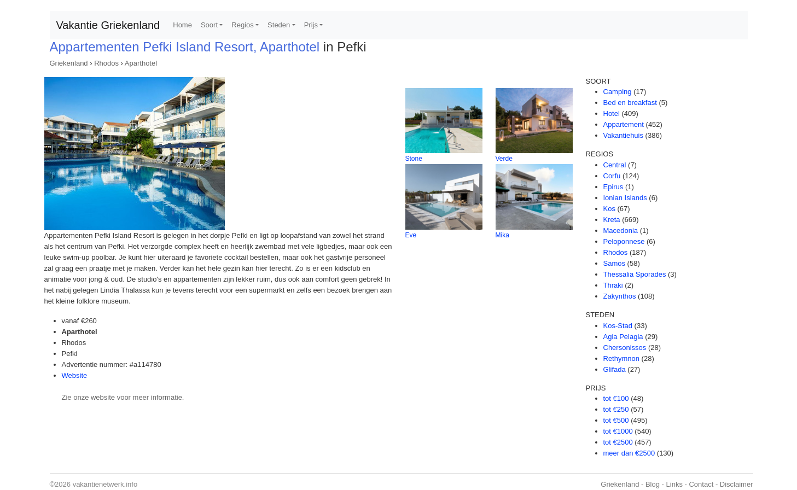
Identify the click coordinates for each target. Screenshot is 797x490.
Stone (413, 158)
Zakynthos (619, 296)
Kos (609, 209)
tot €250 (616, 409)
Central (614, 165)
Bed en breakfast (630, 102)
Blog (652, 484)
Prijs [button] (311, 25)
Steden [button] (278, 25)
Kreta (611, 219)
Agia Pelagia (623, 336)
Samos (614, 263)
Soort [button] (209, 25)
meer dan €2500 (629, 453)
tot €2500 (618, 442)
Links (674, 484)
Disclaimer (736, 484)
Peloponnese (624, 241)
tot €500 (616, 420)
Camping (617, 92)
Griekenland (69, 63)
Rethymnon (621, 358)
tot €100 (616, 398)
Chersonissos (625, 347)
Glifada (614, 369)
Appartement (623, 124)
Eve (411, 235)
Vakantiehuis (623, 135)
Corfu (612, 176)
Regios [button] (242, 25)
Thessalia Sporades (634, 274)
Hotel (611, 113)
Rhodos (106, 63)
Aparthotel (141, 63)
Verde (504, 158)
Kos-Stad (617, 326)
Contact (701, 484)
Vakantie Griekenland (108, 25)
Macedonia (620, 230)
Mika (502, 235)
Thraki (613, 285)
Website (75, 375)
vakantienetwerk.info (105, 484)
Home (182, 25)
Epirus (613, 187)
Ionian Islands (625, 198)
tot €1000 (618, 431)
